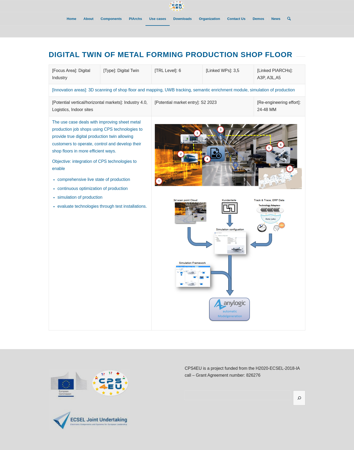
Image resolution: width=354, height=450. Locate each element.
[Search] (287, 19)
